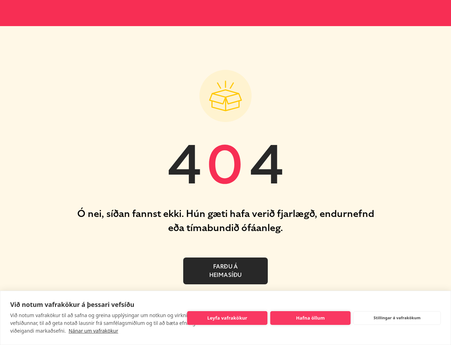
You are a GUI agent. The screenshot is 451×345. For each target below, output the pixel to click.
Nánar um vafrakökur (93, 330)
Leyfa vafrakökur (227, 318)
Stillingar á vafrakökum (396, 317)
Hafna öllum (310, 318)
